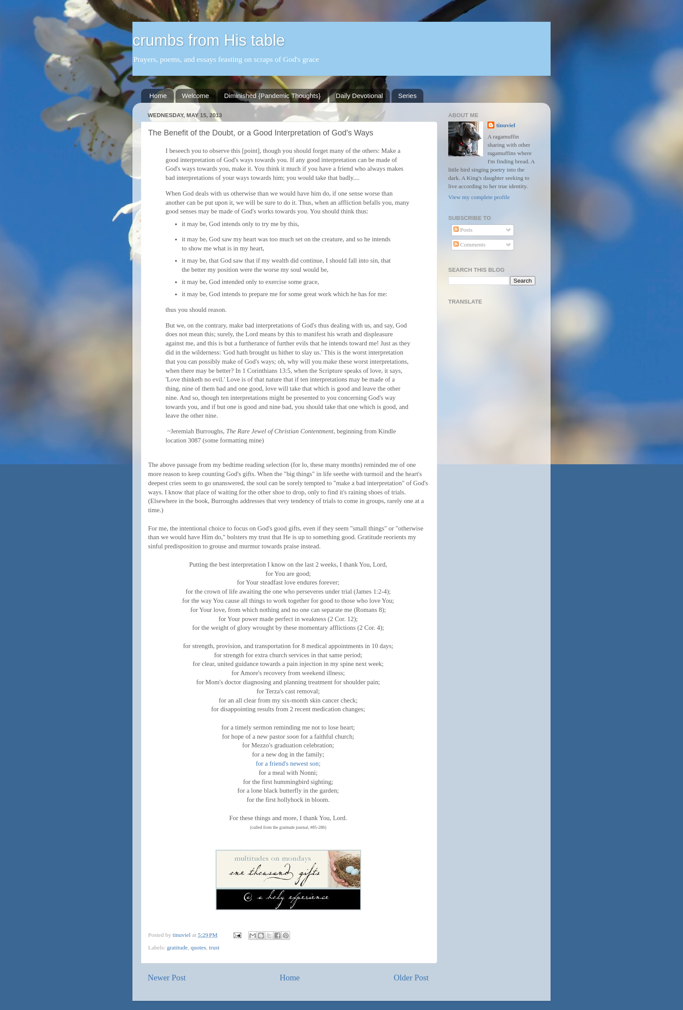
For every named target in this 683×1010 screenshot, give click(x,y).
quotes (198, 947)
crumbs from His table (208, 40)
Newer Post (167, 977)
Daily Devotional (359, 95)
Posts (463, 229)
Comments (469, 244)
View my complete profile (479, 197)
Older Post (411, 977)
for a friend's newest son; (288, 763)
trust (214, 947)
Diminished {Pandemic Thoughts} (272, 95)
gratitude (177, 947)
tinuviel (505, 125)
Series (407, 95)
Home (158, 95)
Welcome (195, 95)
